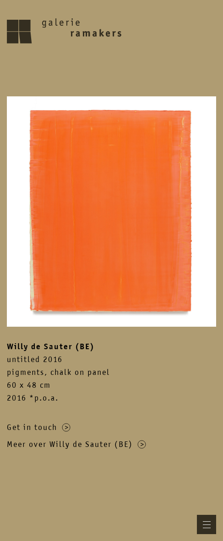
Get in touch (39, 427)
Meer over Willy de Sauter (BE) (76, 444)
